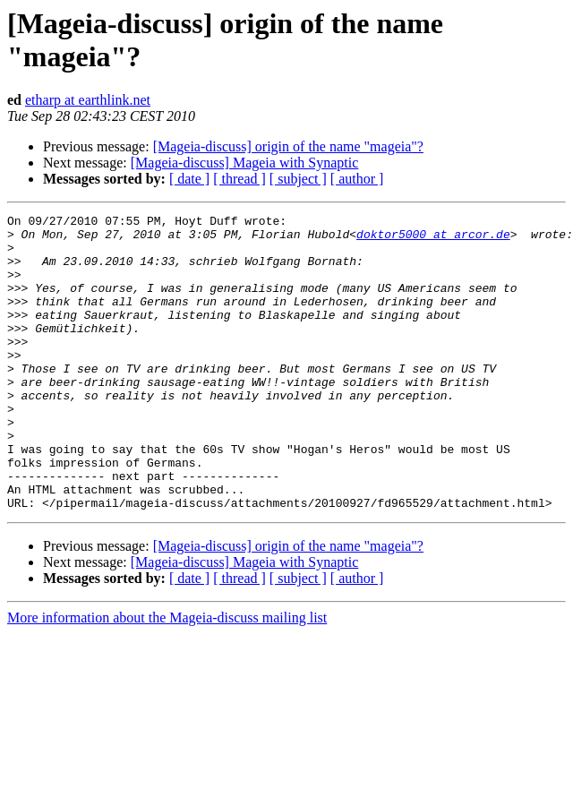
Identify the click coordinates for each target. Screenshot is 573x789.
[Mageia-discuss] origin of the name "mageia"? (288, 146)
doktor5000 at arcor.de (433, 239)
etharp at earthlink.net (87, 99)
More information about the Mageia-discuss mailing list (167, 676)
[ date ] (189, 178)
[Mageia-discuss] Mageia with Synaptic (245, 162)
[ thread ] (239, 178)
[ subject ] (298, 178)
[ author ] (357, 178)
